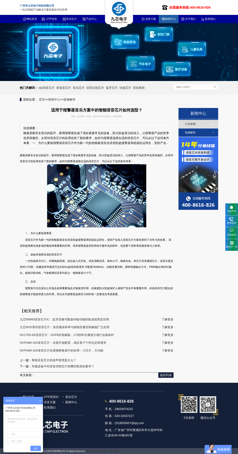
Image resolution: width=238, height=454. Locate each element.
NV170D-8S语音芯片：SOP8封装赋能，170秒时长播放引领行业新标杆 (67, 335)
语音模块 (139, 87)
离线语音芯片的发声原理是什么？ (54, 360)
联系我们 (210, 19)
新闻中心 (170, 19)
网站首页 (31, 19)
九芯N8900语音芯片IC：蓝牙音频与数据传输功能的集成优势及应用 (64, 319)
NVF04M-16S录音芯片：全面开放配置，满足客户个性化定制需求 (63, 342)
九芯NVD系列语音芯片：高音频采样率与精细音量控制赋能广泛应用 (64, 327)
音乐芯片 (71, 19)
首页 (42, 99)
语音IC (42, 261)
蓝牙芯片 (112, 87)
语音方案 (150, 19)
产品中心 (91, 19)
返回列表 (166, 375)
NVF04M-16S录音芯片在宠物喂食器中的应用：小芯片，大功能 (61, 350)
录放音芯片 (63, 87)
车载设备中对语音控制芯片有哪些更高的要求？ (63, 366)
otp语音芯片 (47, 87)
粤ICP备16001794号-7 (97, 451)
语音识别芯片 (95, 87)
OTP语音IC (51, 20)
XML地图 (113, 451)
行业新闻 (190, 124)
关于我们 (190, 19)
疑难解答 (70, 99)
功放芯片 (125, 87)
